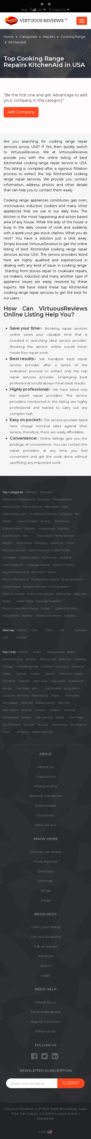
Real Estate (52, 506)
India (49, 630)
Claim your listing (45, 927)
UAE (5, 637)
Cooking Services (66, 608)
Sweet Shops (25, 601)
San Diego (76, 717)
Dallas (6, 673)
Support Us (45, 776)
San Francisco (11, 724)
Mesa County (40, 695)
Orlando (26, 710)
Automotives (47, 528)
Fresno (78, 673)
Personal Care (11, 506)
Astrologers (9, 557)
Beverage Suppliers (48, 601)
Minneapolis (10, 703)
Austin (37, 652)
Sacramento (59, 724)
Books (6, 601)
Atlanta (23, 652)
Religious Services (34, 586)
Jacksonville (75, 681)
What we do (45, 1031)
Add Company (21, 112)
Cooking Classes (29, 557)
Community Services (40, 594)
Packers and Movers (48, 615)
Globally (22, 630)
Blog (24, 9)
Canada (21, 637)
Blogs (45, 890)
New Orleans (10, 710)
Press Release (45, 861)
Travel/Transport (27, 521)
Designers (65, 514)
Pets (25, 535)
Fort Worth (9, 681)
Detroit (49, 673)
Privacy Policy (45, 786)
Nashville (27, 703)
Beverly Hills (48, 659)
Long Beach (72, 688)
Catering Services (13, 594)
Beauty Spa (64, 594)
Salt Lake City (44, 717)
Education (46, 492)
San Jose (28, 724)
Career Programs (12, 564)
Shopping (41, 543)
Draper (35, 673)
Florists (45, 608)
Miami (55, 695)
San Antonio (78, 724)
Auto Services (11, 535)
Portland (69, 710)
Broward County (12, 659)
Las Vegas (23, 688)
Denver (21, 673)
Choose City (60, 9)
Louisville (8, 695)
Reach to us (45, 1002)
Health (6, 521)
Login (45, 975)
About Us (46, 767)
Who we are (45, 825)
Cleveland (77, 666)
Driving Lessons (59, 586)
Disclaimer (45, 815)
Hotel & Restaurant (14, 514)
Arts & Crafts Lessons (15, 579)
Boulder (31, 659)
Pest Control (24, 543)
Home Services (64, 535)
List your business (46, 936)
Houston (24, 681)
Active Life (57, 543)
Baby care (80, 594)
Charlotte (47, 666)
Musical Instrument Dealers (20, 608)
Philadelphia (10, 717)
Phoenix (55, 710)
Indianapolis (58, 681)
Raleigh (26, 717)
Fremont (65, 673)
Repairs (7, 543)
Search (45, 965)
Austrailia (80, 630)
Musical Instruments (15, 572)
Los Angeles (53, 688)
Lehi (34, 688)
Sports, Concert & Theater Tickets (49, 550)
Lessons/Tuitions (63, 564)
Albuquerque (56, 652)
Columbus (62, 666)
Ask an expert (45, 946)
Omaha (40, 710)
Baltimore (65, 659)
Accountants (10, 615)
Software (31, 492)
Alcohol (45, 521)
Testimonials (45, 805)
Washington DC (42, 732)
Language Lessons (38, 564)
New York (64, 703)
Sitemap (45, 881)
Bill (77, 514)
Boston (71, 652)
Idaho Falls (40, 681)
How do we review (45, 852)
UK (62, 630)
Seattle (59, 717)
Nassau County (45, 703)
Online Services (32, 506)
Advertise (45, 956)
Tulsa (5, 732)
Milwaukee (72, 695)
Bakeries (27, 615)
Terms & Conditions (45, 796)
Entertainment (12, 528)
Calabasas (80, 659)
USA (34, 630)
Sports (52, 572)
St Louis (43, 724)
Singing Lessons (72, 579)
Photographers (62, 499)
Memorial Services (13, 550)
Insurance (38, 572)
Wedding (65, 557)
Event (70, 543)
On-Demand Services (43, 514)
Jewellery (70, 615)
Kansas (7, 688)
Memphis (23, 695)
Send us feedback (45, 1012)
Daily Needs (44, 535)
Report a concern (46, 1021)
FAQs (45, 900)
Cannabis (44, 499)
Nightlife (63, 528)
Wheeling (23, 732)
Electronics (62, 521)
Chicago (7, 666)
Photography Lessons (45, 579)
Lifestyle (29, 528)
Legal (65, 506)
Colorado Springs (27, 666)
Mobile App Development (18, 499)
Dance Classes (11, 586)
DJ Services (49, 557)
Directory (45, 871)
